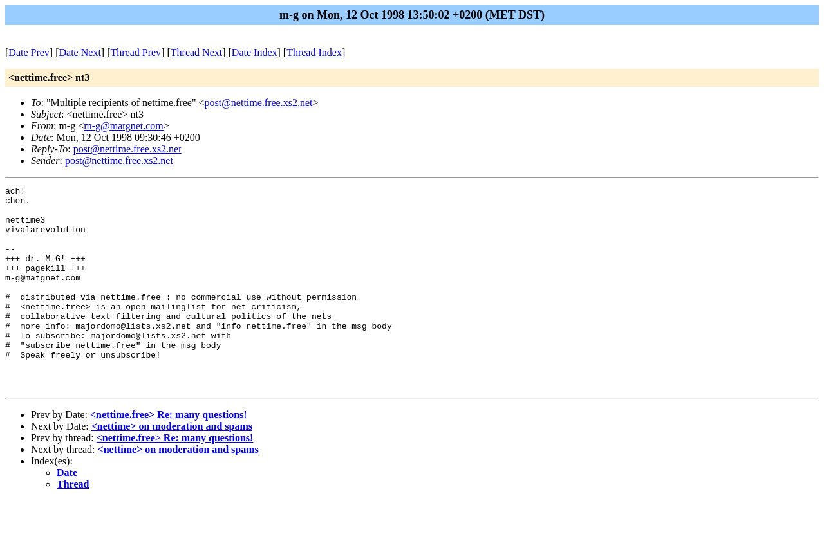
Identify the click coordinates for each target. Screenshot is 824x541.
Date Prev (29, 52)
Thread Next (196, 52)
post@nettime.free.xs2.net (258, 102)
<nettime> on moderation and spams (171, 466)
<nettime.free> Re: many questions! (168, 455)
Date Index (254, 52)
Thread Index (314, 52)
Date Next (80, 52)
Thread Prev (135, 52)
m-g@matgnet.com (124, 125)
